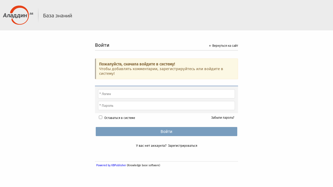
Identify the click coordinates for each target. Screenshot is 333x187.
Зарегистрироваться (182, 146)
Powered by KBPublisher (111, 165)
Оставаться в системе (119, 118)
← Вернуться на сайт (223, 46)
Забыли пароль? (222, 117)
